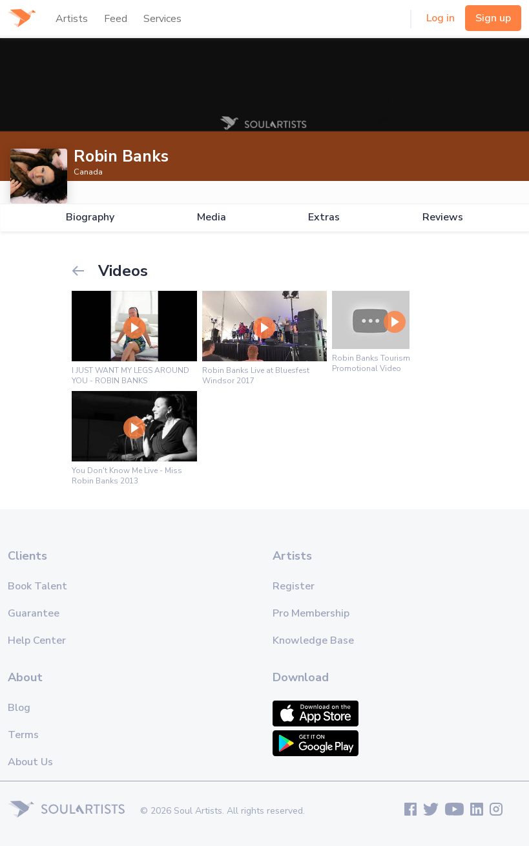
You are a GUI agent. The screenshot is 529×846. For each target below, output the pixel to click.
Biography (90, 217)
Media (211, 217)
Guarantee (33, 613)
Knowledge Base (313, 640)
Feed (115, 19)
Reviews (442, 217)
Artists (72, 19)
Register (294, 586)
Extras (324, 217)
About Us (30, 762)
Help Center (37, 640)
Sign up (493, 18)
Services (162, 19)
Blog (19, 707)
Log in (440, 18)
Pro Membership (311, 613)
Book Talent (37, 586)
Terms (23, 734)
